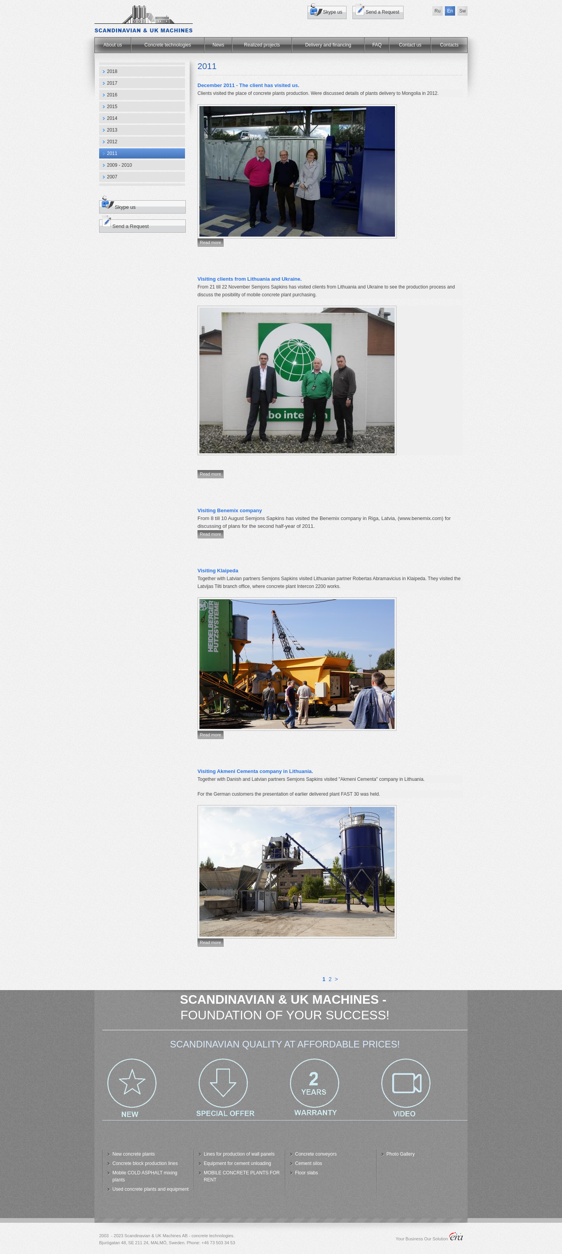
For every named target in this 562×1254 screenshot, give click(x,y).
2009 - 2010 (119, 165)
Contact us (410, 45)
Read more (210, 242)
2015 (112, 106)
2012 (112, 141)
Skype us (332, 12)
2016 (112, 95)
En (450, 11)
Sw (462, 11)
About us (112, 45)
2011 (112, 153)
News (218, 45)
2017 (112, 83)
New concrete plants (133, 1154)
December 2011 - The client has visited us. (248, 85)
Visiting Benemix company (229, 510)
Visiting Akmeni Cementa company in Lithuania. (255, 771)
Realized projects (262, 45)
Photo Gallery (400, 1154)
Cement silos (308, 1163)
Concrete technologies (167, 45)
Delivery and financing (328, 45)
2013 (112, 130)
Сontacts (449, 45)
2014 (112, 118)
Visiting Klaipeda (217, 571)
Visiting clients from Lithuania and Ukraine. (249, 279)
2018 (112, 71)
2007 (112, 177)
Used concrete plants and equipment (150, 1189)
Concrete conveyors (316, 1154)
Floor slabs (306, 1173)
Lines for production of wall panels (239, 1154)
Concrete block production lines (145, 1163)
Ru (437, 11)
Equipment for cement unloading (237, 1163)
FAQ (377, 45)
